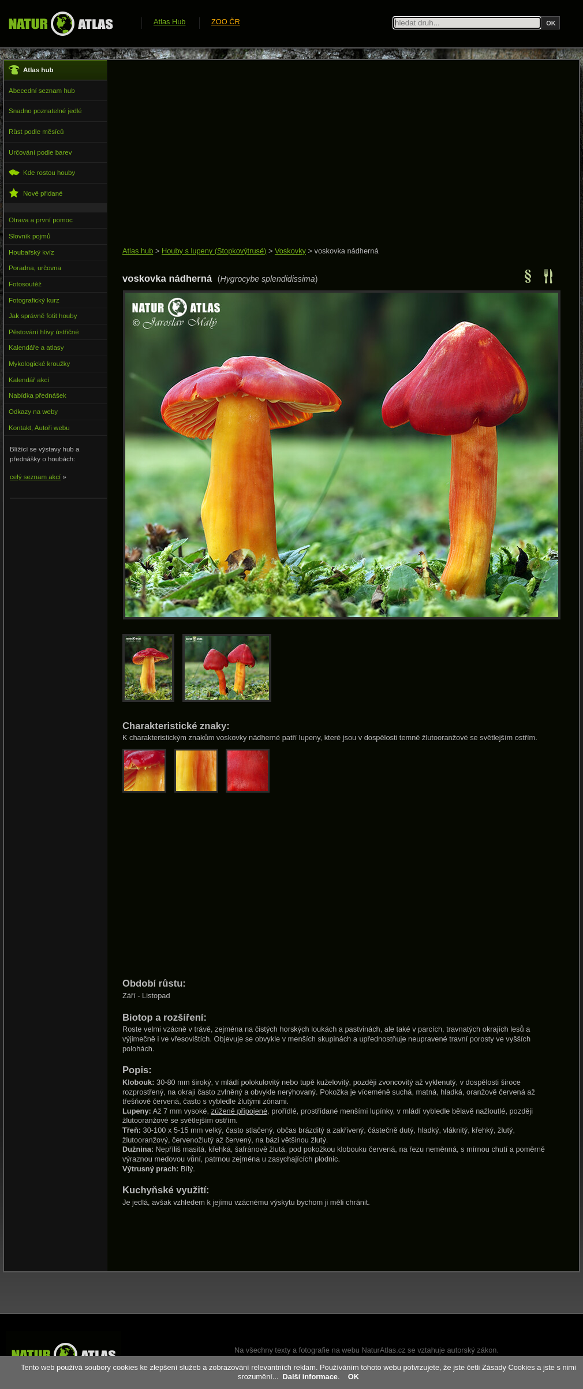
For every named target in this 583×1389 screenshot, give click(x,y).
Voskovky (290, 251)
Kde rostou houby (42, 172)
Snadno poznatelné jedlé (45, 110)
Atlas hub (137, 251)
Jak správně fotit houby (43, 315)
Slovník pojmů (29, 236)
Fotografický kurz (34, 300)
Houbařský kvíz (31, 252)
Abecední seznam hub (42, 90)
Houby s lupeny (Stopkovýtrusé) (214, 251)
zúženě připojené (239, 1111)
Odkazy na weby (33, 411)
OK (353, 1376)
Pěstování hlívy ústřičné (44, 331)
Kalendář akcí (29, 379)
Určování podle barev (40, 152)
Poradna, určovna (35, 267)
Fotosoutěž (25, 284)
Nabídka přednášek (37, 395)
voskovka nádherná (347, 251)
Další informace (310, 1376)
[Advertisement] (331, 154)
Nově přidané (36, 193)
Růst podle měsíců (36, 131)
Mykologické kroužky (39, 363)
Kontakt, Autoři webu (39, 427)
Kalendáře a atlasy (36, 347)
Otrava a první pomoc (41, 219)
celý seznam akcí (35, 476)
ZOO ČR (225, 21)
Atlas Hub (169, 21)
